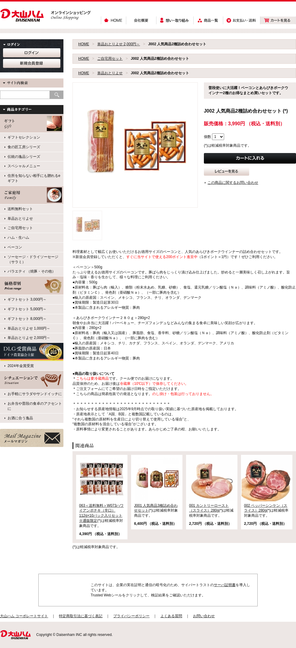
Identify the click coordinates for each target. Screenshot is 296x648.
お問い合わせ (204, 616)
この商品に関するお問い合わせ (233, 182)
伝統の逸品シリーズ (24, 157)
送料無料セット (20, 209)
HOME (83, 44)
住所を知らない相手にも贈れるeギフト (34, 178)
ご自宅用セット (110, 58)
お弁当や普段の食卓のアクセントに (35, 406)
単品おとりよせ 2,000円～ (118, 44)
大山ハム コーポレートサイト (24, 616)
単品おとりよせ (110, 73)
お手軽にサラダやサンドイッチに (35, 394)
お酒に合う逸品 (20, 418)
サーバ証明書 (225, 585)
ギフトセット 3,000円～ (27, 299)
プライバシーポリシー (131, 616)
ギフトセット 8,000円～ (27, 319)
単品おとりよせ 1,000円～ (29, 328)
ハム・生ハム (18, 237)
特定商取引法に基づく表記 (80, 616)
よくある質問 (171, 616)
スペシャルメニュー (24, 166)
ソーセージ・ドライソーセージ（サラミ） (33, 259)
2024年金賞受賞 (21, 366)
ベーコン (15, 247)
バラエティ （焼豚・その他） (32, 271)
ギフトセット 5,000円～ (27, 309)
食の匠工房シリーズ (24, 147)
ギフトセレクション (24, 137)
